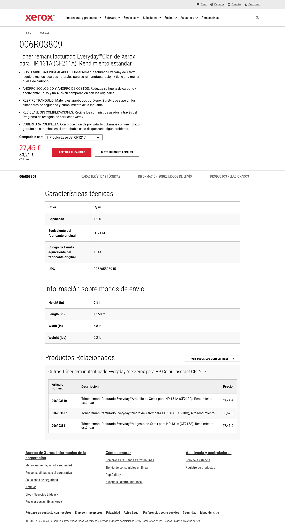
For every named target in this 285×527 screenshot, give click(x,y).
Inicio (28, 32)
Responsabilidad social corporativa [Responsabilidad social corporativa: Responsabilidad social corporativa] (48, 473)
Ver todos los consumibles (210, 358)
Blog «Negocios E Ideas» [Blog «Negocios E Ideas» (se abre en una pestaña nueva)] (41, 494)
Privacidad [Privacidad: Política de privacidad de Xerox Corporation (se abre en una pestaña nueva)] (113, 513)
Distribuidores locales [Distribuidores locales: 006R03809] (117, 152)
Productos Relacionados (229, 176)
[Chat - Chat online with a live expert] (202, 4)
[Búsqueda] (257, 17)
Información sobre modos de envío (165, 176)
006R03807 (59, 413)
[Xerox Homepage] (40, 17)
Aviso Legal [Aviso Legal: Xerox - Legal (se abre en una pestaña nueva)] (131, 513)
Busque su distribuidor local (124, 482)
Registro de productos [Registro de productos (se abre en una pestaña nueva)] (200, 468)
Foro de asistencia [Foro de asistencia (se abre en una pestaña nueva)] (198, 460)
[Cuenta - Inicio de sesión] (234, 4)
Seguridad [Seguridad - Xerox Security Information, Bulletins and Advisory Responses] (189, 513)
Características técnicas (100, 176)
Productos (43, 32)
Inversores (95, 513)
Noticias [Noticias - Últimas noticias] (30, 487)
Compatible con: (31, 137)
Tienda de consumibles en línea (127, 468)
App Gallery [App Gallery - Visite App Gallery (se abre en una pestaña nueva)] (113, 475)
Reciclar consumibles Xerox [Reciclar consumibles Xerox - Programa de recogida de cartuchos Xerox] (43, 502)
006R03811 (59, 426)
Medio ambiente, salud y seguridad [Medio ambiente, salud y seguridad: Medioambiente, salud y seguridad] (48, 465)
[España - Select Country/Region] (217, 4)
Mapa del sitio (209, 513)
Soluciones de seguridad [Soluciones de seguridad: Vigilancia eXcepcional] (41, 480)
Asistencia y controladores (209, 452)
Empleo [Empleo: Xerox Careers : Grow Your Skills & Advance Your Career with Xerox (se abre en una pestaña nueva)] (80, 513)
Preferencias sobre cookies (161, 513)
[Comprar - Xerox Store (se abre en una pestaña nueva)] (252, 4)
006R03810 (59, 401)
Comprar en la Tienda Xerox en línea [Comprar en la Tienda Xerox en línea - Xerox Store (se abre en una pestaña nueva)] (130, 460)
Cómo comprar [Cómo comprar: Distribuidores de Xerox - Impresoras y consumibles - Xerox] (118, 452)
